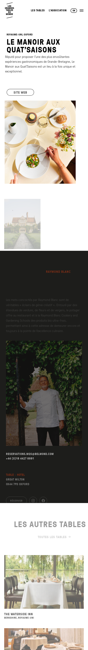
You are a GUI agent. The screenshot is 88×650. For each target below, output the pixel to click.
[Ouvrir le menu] (81, 10)
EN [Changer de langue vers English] (74, 10)
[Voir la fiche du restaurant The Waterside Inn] (44, 589)
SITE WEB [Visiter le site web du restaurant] (20, 94)
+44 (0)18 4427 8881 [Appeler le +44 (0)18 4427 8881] (20, 466)
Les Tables (38, 10)
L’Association (58, 10)
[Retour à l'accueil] (10, 10)
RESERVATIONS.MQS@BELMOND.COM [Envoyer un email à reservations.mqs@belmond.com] (30, 461)
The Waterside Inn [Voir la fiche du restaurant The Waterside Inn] (18, 621)
